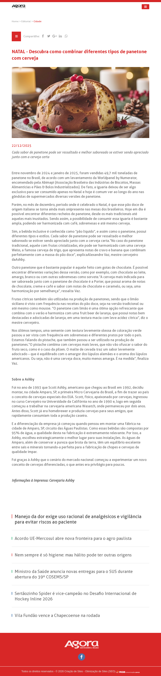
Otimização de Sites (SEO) (100, 671)
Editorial (27, 21)
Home (15, 21)
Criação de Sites (74, 671)
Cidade (38, 21)
